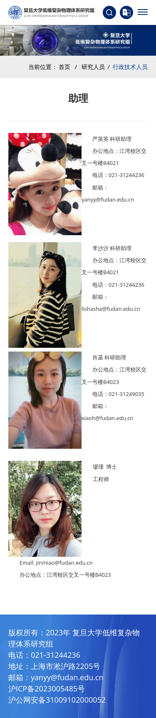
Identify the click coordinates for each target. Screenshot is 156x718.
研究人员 (93, 67)
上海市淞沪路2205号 (65, 666)
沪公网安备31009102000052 (57, 700)
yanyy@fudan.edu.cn (67, 677)
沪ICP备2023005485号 (46, 688)
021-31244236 (55, 655)
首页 (64, 67)
